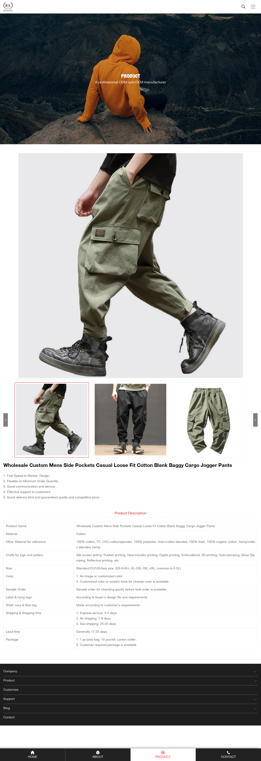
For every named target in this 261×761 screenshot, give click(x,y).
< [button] (6, 419)
